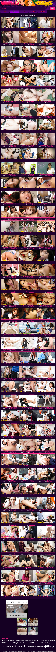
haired (48, 364)
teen (12, 44)
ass (11, 350)
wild (33, 44)
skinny (51, 219)
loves (13, 350)
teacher (32, 175)
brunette (50, 73)
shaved (32, 73)
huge (29, 59)
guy (52, 554)
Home (5, 11)
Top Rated (32, 11)
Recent (23, 11)
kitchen (50, 131)
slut (49, 408)
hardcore (32, 102)
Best (14, 11)
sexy (51, 44)
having (15, 554)
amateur (30, 131)
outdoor (33, 131)
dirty (31, 379)
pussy (33, 350)
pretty (48, 59)
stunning (48, 379)
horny (14, 59)
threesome (32, 190)
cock (49, 44)
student (33, 481)
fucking (32, 597)
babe (13, 73)
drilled (48, 408)
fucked (33, 59)
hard (50, 59)
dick (31, 59)
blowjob (51, 146)
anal (13, 248)
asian (52, 175)
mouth (32, 335)
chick (16, 423)
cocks (14, 364)
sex (33, 364)
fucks (15, 335)
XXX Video (42, 11)
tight (15, 59)
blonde (15, 73)
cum (51, 335)
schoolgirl (14, 44)
